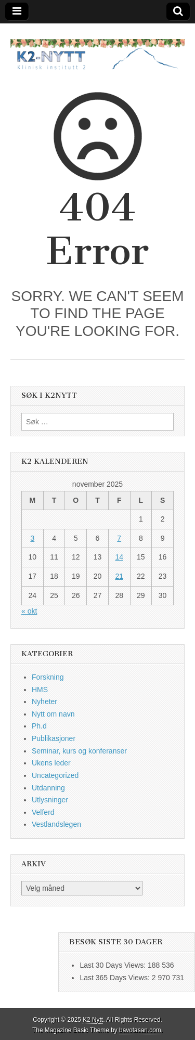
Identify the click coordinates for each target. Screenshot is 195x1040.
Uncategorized (55, 775)
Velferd (43, 812)
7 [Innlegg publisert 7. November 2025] (119, 538)
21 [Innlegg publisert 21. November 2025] (119, 576)
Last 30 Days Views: (113, 965)
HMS (40, 689)
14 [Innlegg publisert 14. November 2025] (119, 557)
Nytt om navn (53, 714)
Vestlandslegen (56, 824)
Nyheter (44, 701)
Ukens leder (51, 763)
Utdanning (48, 788)
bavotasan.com (140, 1030)
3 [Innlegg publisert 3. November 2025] (32, 538)
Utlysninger (50, 800)
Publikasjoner (53, 738)
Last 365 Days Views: (115, 977)
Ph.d (39, 726)
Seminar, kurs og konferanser (79, 751)
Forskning (47, 677)
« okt (29, 611)
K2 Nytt (93, 1019)
